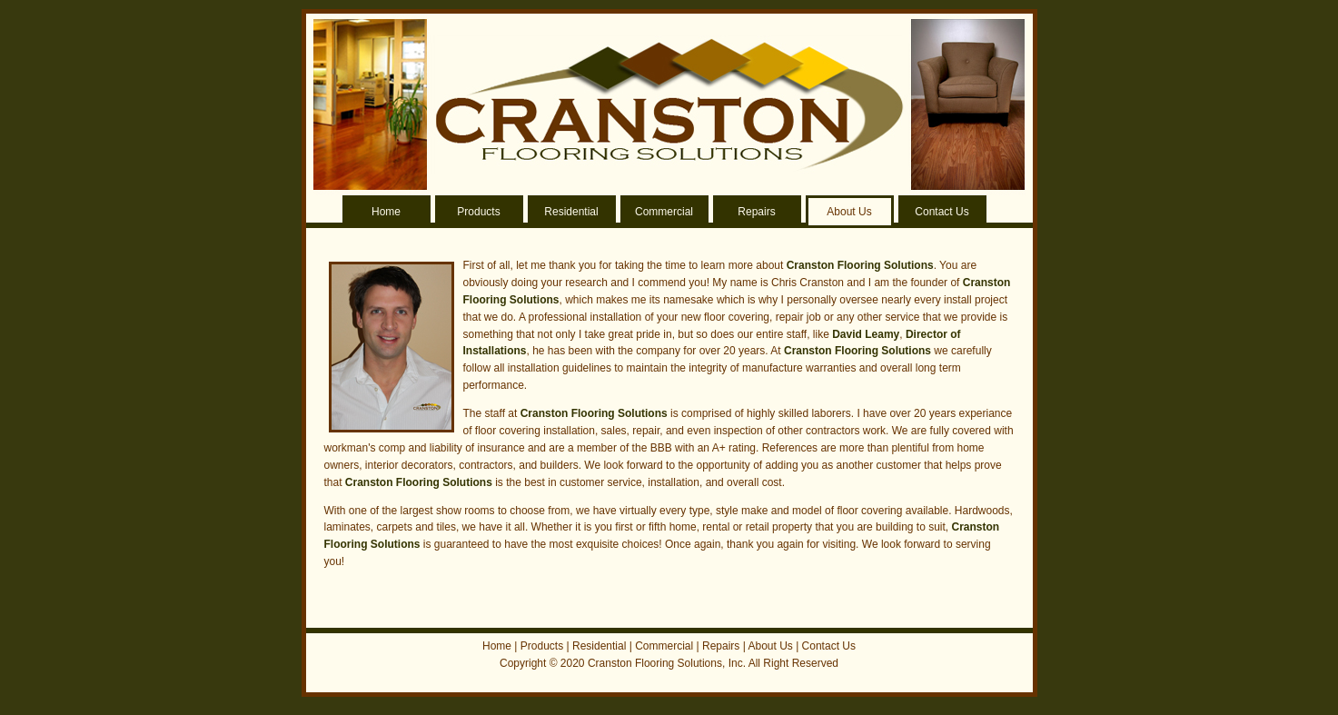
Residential (571, 211)
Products (478, 211)
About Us (849, 211)
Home (386, 211)
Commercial (664, 211)
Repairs (756, 211)
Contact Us (941, 211)
